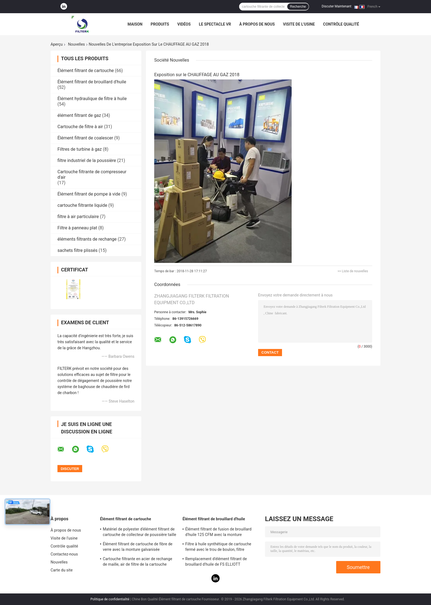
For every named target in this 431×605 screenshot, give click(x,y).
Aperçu (57, 44)
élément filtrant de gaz (79, 115)
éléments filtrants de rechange (87, 239)
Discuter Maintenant (336, 6)
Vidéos (184, 24)
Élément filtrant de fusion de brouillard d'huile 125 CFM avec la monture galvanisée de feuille (218, 532)
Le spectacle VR (215, 24)
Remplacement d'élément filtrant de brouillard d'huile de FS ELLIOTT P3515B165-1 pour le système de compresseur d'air (216, 562)
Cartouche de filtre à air (80, 126)
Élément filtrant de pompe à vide (88, 194)
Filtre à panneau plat (77, 227)
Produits (160, 24)
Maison (135, 24)
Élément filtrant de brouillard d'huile (91, 81)
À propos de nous (257, 24)
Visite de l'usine (299, 24)
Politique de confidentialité (109, 599)
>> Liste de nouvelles (353, 271)
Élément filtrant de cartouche (85, 70)
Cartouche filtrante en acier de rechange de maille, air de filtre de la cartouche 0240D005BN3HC (137, 562)
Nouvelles (76, 44)
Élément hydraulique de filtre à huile (92, 98)
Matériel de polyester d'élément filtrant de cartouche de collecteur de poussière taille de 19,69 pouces (139, 532)
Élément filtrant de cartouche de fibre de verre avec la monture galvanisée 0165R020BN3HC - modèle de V (137, 547)
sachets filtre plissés (77, 250)
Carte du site (62, 570)
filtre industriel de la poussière (86, 160)
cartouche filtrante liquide (82, 205)
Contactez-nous (64, 554)
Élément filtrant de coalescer (85, 138)
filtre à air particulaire (78, 216)
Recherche (298, 7)
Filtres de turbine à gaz (79, 149)
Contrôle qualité (341, 24)
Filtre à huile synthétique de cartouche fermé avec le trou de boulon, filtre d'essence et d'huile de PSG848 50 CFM (219, 547)
